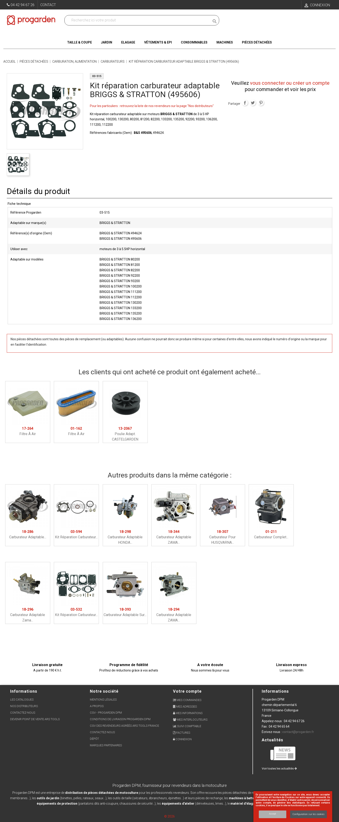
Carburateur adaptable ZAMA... (173, 537)
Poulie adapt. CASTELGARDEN (125, 433)
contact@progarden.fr (298, 732)
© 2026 (169, 816)
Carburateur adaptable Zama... (27, 614)
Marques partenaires (106, 745)
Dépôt (94, 738)
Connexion (182, 739)
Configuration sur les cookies (308, 814)
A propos (97, 706)
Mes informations (187, 713)
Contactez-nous (22, 712)
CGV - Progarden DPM (106, 712)
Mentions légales (103, 699)
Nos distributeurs (24, 706)
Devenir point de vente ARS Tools (35, 719)
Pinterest (261, 103)
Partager (245, 103)
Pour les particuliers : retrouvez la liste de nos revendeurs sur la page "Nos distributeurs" (152, 106)
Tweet (253, 103)
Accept (272, 813)
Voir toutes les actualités (279, 768)
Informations (275, 691)
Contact (48, 5)
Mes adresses (185, 706)
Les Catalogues (22, 699)
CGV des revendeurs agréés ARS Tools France (124, 725)
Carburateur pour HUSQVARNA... (222, 537)
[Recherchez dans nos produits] (138, 20)
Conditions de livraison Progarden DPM (120, 719)
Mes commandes (187, 700)
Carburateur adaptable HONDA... (125, 537)
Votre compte (187, 691)
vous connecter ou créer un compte (290, 83)
